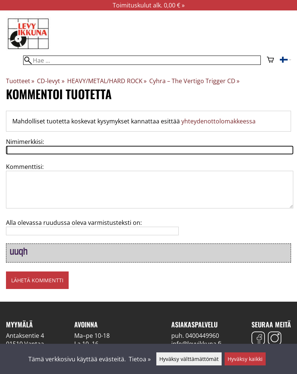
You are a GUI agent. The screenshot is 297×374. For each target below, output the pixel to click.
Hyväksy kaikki (245, 358)
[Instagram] (274, 339)
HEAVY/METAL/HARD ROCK (107, 81)
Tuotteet (20, 81)
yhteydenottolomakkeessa (218, 121)
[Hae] (142, 60)
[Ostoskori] (270, 60)
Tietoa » (140, 359)
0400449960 (202, 335)
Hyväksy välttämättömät (189, 358)
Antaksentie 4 (25, 335)
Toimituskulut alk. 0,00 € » (149, 5)
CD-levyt (50, 81)
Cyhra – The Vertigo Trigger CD (194, 81)
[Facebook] (258, 339)
